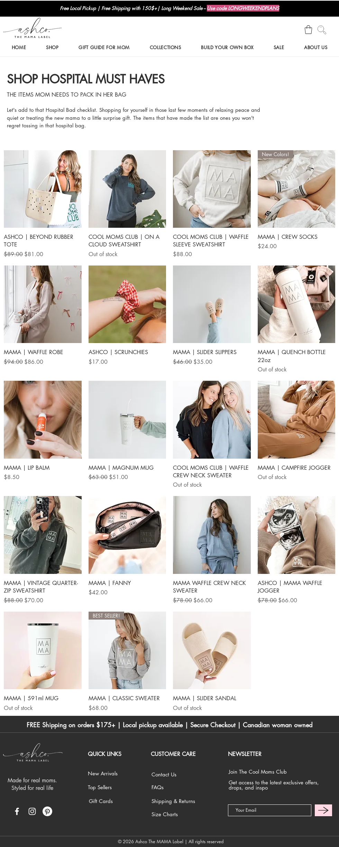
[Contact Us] (172, 774)
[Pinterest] (47, 811)
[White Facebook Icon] (17, 811)
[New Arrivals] (109, 773)
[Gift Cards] (110, 801)
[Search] (321, 29)
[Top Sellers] (109, 787)
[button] (308, 29)
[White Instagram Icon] (32, 811)
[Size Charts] (173, 814)
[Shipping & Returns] (173, 801)
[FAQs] (172, 787)
